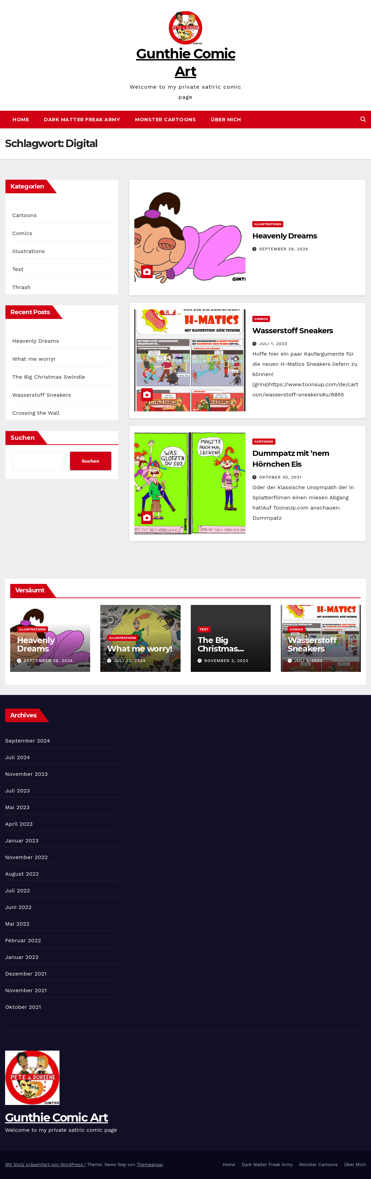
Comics (22, 233)
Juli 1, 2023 (273, 343)
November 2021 (26, 990)
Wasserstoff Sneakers (41, 395)
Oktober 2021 (23, 1007)
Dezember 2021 (26, 973)
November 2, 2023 (226, 660)
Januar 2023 (21, 840)
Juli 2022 (17, 890)
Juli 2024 (17, 757)
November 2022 (26, 857)
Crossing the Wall (36, 413)
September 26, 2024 (283, 249)
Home (21, 120)
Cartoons (24, 215)
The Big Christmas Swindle (48, 377)
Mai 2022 (17, 924)
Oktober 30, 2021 (280, 477)
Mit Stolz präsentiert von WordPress (45, 1164)
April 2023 (19, 824)
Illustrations (28, 251)
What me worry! (33, 359)
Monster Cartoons (165, 120)
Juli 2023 (17, 790)
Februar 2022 (23, 940)
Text (17, 269)
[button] (363, 119)
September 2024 (27, 740)
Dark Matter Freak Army (82, 120)
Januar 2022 (21, 957)
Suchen (23, 438)
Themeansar (150, 1164)
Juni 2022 (18, 907)
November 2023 (26, 774)
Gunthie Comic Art (56, 1117)
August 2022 (22, 874)
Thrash (21, 287)
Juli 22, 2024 (130, 660)
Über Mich (226, 120)
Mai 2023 (17, 807)
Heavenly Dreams (35, 341)
